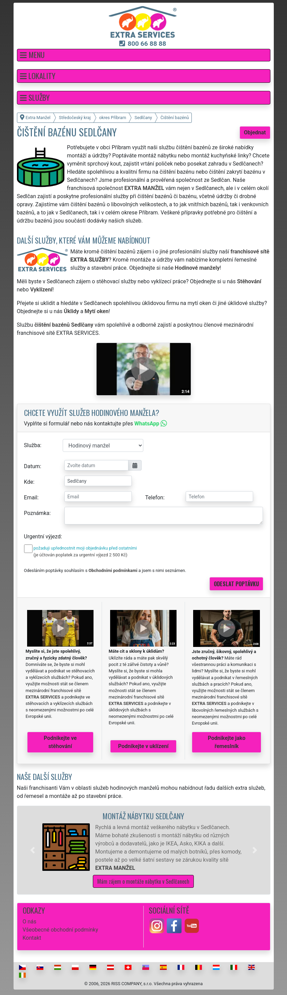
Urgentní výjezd (42, 536)
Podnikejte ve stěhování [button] (60, 742)
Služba (32, 445)
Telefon (154, 497)
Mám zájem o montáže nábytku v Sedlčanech (143, 881)
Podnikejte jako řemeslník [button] (226, 742)
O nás (30, 921)
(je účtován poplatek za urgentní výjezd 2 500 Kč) (80, 554)
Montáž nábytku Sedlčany (143, 815)
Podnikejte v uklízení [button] (143, 746)
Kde (28, 482)
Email (31, 497)
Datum (32, 466)
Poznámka (36, 513)
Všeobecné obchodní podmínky (60, 929)
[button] (143, 55)
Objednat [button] (255, 132)
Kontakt (32, 938)
